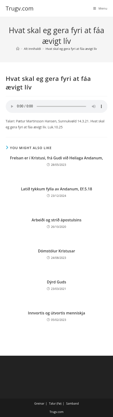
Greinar (39, 403)
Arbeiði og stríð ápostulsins (57, 220)
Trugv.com (20, 8)
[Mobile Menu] (100, 8)
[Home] (17, 49)
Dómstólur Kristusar (56, 251)
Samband (72, 403)
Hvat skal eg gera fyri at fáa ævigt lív (71, 49)
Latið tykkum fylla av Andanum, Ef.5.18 (56, 189)
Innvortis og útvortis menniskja (56, 313)
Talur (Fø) (55, 403)
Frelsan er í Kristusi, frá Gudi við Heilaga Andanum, (56, 158)
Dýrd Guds (56, 282)
